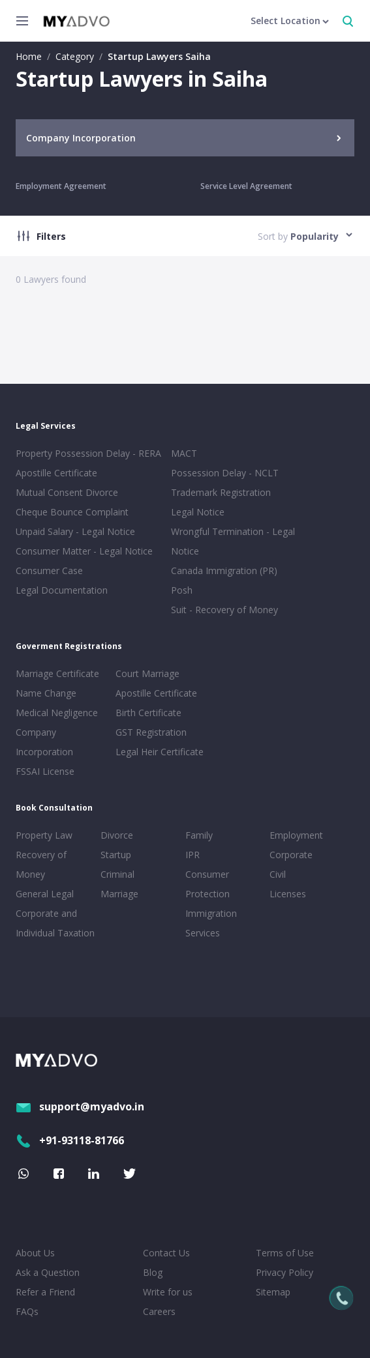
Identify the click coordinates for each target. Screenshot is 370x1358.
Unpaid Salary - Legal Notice (75, 531)
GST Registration (151, 732)
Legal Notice (197, 512)
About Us (35, 1253)
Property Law (44, 835)
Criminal (117, 874)
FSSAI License (45, 771)
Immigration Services (211, 923)
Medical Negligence (57, 712)
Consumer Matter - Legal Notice (84, 551)
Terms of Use (285, 1253)
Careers (159, 1311)
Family (199, 835)
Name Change (46, 693)
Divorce (116, 835)
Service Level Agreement (246, 186)
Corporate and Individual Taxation (55, 923)
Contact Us (166, 1253)
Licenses (288, 894)
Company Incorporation (44, 742)
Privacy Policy (284, 1272)
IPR (192, 854)
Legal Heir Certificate (160, 751)
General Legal (45, 894)
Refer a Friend (45, 1292)
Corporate (291, 854)
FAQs (27, 1311)
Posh (182, 590)
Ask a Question (48, 1272)
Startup (115, 854)
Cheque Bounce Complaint (72, 512)
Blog (152, 1272)
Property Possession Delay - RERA (88, 453)
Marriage (119, 894)
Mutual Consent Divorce (67, 492)
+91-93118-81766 (70, 1140)
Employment (296, 835)
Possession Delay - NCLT (225, 473)
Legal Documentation (62, 590)
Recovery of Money (41, 864)
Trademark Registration (221, 492)
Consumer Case (49, 570)
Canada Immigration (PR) (224, 570)
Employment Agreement (61, 186)
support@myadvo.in (80, 1106)
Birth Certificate (148, 712)
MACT (184, 453)
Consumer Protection (207, 884)
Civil (278, 874)
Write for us (168, 1292)
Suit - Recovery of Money (224, 609)
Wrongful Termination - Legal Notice (233, 541)
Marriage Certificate (57, 673)
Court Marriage (147, 673)
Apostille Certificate (56, 473)
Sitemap (273, 1292)
